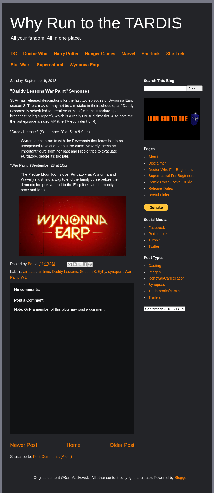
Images (154, 272)
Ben (31, 264)
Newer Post (23, 445)
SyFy (102, 271)
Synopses (156, 284)
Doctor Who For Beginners (170, 169)
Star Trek (175, 53)
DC (14, 53)
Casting (154, 266)
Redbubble (157, 234)
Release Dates (160, 188)
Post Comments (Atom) (52, 456)
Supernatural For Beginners (171, 176)
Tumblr (154, 240)
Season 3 (88, 271)
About (153, 157)
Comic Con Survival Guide (170, 182)
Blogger (181, 477)
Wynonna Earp (85, 65)
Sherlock (151, 53)
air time (44, 271)
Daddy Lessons (65, 271)
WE (24, 277)
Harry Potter (66, 53)
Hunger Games (100, 53)
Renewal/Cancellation (166, 278)
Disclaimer (157, 163)
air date (29, 271)
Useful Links (158, 195)
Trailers (154, 297)
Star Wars (20, 65)
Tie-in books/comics (164, 291)
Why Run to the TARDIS (96, 23)
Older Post (122, 445)
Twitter (153, 246)
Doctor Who (35, 53)
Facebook (156, 227)
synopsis (115, 271)
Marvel (128, 53)
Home (73, 445)
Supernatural (50, 65)
